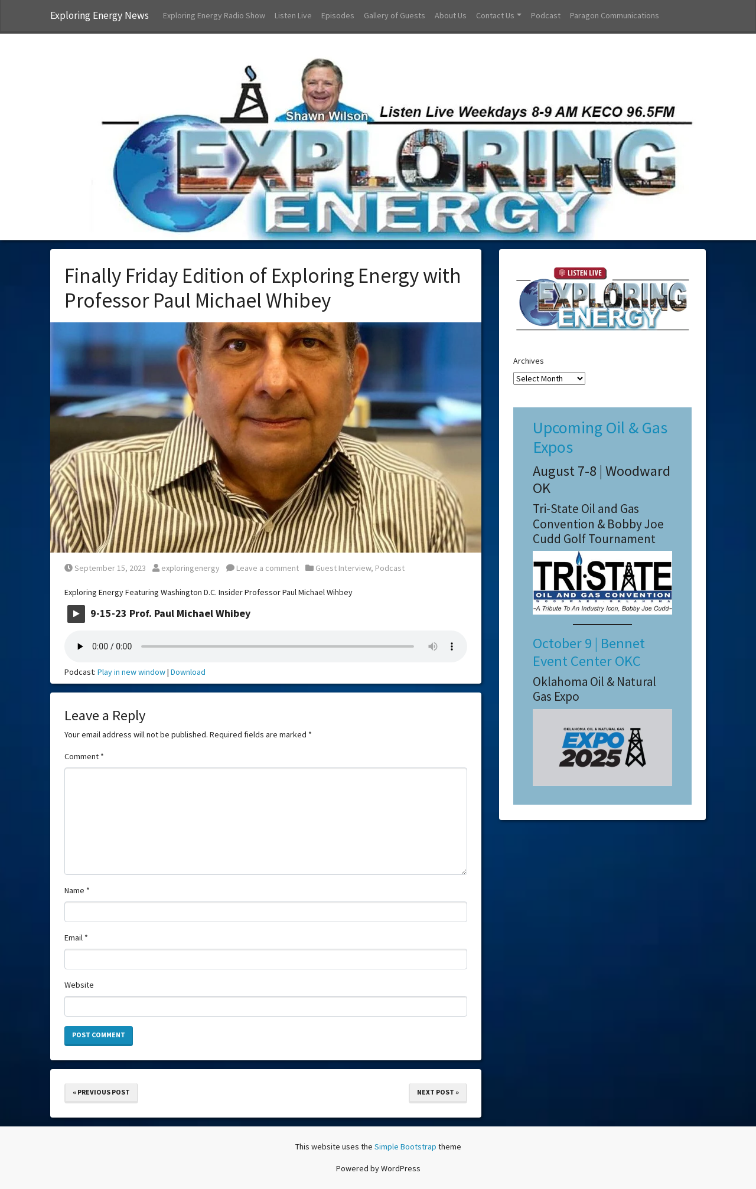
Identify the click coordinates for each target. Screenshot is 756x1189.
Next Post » (438, 1091)
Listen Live (293, 15)
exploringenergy (186, 568)
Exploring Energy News (99, 15)
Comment (84, 756)
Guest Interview (343, 568)
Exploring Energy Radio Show (214, 15)
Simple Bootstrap (405, 1146)
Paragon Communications (614, 15)
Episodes (337, 15)
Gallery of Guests (394, 15)
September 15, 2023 (105, 568)
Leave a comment (262, 568)
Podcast (546, 15)
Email (76, 937)
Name (77, 890)
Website (79, 984)
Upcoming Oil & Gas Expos (600, 437)
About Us (451, 15)
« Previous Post (101, 1091)
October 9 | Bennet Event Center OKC (589, 651)
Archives (528, 360)
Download (188, 672)
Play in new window (131, 672)
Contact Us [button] (495, 15)
